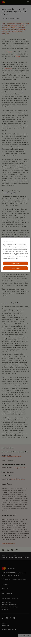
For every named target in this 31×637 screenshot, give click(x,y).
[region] (15, 254)
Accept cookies (15, 263)
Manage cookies (15, 268)
